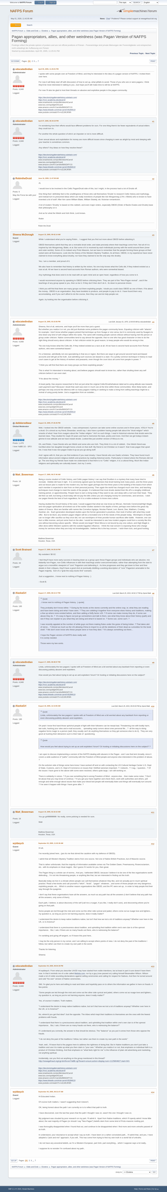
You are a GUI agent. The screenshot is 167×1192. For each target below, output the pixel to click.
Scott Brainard (24, 549)
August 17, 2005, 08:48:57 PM (49, 662)
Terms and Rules (145, 1189)
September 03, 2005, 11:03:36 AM (50, 843)
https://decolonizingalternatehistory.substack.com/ (57, 97)
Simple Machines (28, 1189)
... (36, 61)
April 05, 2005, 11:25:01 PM (48, 69)
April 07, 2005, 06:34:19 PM (48, 121)
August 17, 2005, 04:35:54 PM (49, 549)
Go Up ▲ (155, 1189)
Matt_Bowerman (25, 474)
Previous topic (137, 53)
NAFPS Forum (21, 11)
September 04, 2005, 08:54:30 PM (50, 966)
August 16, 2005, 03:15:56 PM (49, 321)
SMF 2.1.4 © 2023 (14, 1189)
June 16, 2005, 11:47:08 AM (48, 178)
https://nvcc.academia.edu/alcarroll (51, 100)
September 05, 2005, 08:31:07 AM (50, 1092)
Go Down (15, 61)
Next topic (150, 53)
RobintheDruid (24, 178)
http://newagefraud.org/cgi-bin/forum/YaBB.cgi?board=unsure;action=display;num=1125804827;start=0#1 (84, 1061)
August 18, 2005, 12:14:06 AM (49, 706)
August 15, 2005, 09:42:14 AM (49, 234)
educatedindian (24, 69)
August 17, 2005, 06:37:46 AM (49, 474)
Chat (108, 19)
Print (152, 61)
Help (135, 1189)
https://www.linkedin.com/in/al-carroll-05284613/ (57, 110)
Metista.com (79, 973)
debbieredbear (24, 423)
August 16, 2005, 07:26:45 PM (49, 423)
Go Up (13, 1161)
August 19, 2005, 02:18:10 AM (49, 812)
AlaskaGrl (20, 593)
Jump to (118, 1172)
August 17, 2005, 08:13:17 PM (49, 593)
